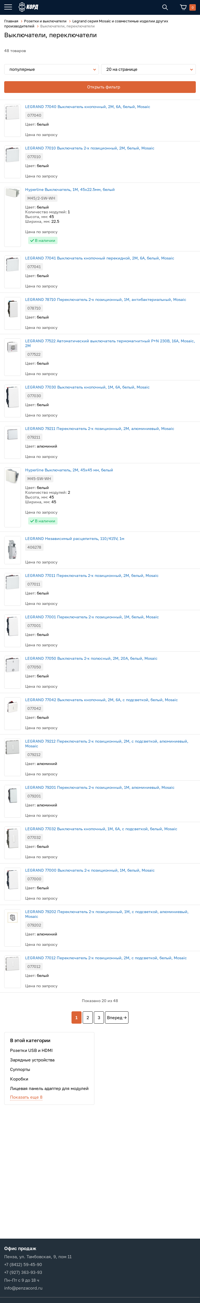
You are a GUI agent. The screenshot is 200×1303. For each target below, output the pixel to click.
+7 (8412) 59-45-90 (23, 1264)
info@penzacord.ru (23, 1287)
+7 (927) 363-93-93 (23, 1272)
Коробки (19, 1078)
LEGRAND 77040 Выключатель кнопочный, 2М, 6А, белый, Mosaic (87, 106)
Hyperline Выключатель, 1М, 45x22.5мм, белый (70, 189)
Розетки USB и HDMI (31, 1050)
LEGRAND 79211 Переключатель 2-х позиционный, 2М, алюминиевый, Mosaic (99, 428)
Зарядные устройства (32, 1059)
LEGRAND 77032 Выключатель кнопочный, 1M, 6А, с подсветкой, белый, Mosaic (101, 828)
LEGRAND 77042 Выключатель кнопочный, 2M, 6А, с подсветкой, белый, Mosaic (101, 699)
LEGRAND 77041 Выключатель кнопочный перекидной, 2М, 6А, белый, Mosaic (99, 258)
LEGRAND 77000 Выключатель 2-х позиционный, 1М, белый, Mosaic (90, 870)
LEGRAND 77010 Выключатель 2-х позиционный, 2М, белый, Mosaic (89, 148)
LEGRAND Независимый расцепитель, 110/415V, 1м (74, 538)
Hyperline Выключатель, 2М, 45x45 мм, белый (69, 469)
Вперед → (117, 1017)
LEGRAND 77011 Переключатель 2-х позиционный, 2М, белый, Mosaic (92, 575)
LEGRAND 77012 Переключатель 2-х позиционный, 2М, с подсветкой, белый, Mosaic (106, 957)
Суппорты (20, 1069)
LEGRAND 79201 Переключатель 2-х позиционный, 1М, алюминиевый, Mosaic (100, 787)
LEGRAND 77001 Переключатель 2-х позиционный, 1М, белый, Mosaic (92, 616)
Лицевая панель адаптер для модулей (49, 1088)
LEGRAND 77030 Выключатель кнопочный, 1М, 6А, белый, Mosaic (87, 387)
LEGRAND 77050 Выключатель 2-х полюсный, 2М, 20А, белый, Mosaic (91, 658)
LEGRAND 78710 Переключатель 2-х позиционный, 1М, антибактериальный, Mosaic (105, 299)
